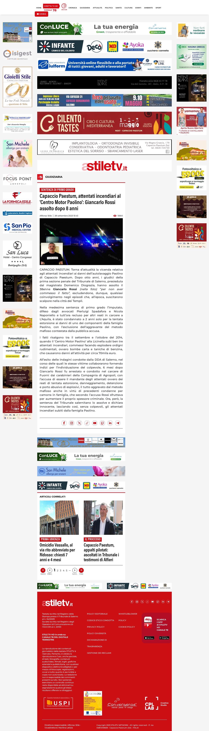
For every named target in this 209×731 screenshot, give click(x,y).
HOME (38, 8)
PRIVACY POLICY (95, 627)
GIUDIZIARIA (85, 8)
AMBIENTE (148, 8)
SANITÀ (119, 8)
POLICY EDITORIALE (97, 614)
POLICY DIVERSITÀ (96, 633)
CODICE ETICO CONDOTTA (100, 620)
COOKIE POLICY (127, 627)
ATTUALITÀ (97, 8)
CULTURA (128, 8)
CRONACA (73, 8)
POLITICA (109, 8)
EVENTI (138, 8)
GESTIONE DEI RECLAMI (99, 653)
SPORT (158, 8)
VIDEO (41, 14)
